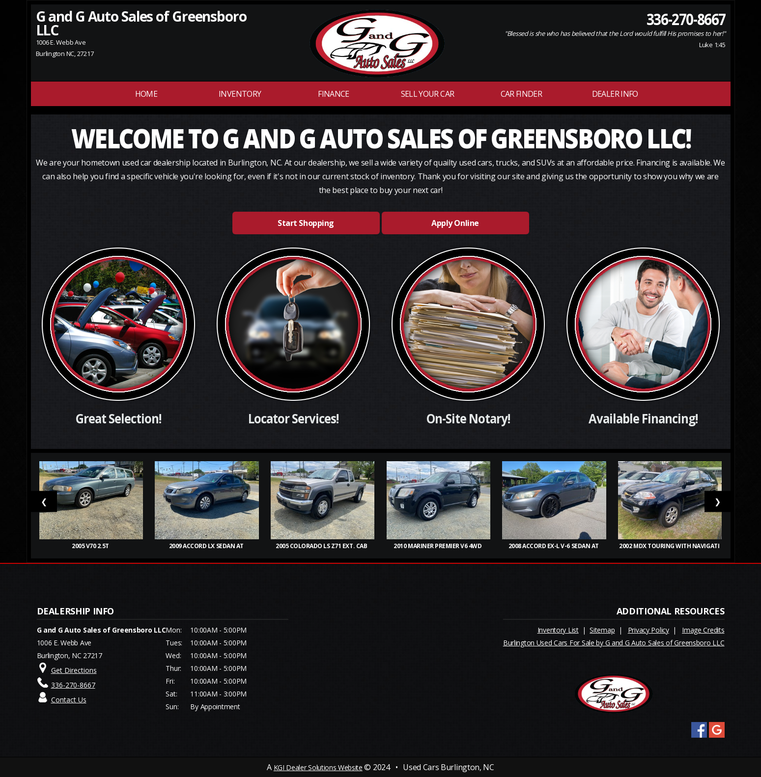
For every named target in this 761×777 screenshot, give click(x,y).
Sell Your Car (427, 93)
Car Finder (521, 93)
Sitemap (602, 630)
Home (146, 93)
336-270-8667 (685, 18)
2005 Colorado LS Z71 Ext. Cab (322, 546)
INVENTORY (240, 93)
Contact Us (68, 699)
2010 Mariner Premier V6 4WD (438, 546)
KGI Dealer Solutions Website (318, 767)
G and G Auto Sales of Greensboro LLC (141, 23)
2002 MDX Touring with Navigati (669, 546)
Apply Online (455, 223)
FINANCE (333, 93)
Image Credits (703, 630)
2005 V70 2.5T (91, 546)
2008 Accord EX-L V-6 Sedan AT (554, 546)
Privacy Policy (648, 630)
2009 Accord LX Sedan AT (207, 546)
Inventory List (558, 630)
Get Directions (74, 670)
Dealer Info (615, 93)
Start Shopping (306, 223)
